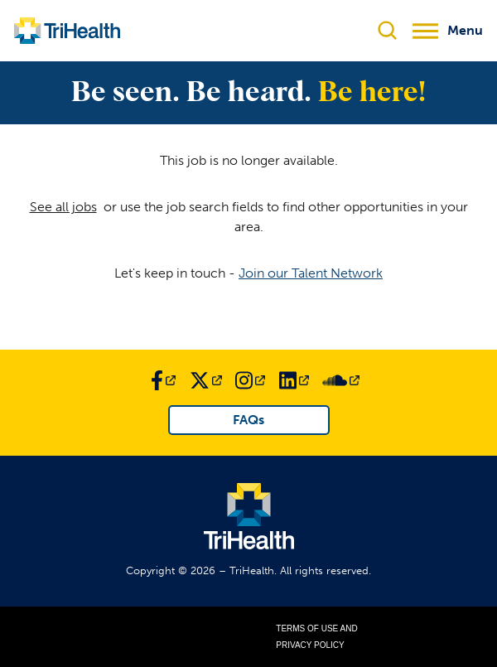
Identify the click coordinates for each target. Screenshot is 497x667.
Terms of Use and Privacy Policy (316, 637)
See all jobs (63, 207)
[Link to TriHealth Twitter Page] (206, 380)
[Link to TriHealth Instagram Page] (250, 380)
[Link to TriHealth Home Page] (67, 31)
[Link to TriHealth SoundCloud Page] (340, 380)
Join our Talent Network (311, 273)
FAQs (248, 420)
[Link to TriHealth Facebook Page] (163, 380)
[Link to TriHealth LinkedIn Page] (294, 380)
